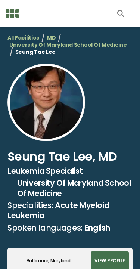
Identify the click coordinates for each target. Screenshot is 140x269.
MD (51, 37)
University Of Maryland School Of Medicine (68, 45)
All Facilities (23, 37)
